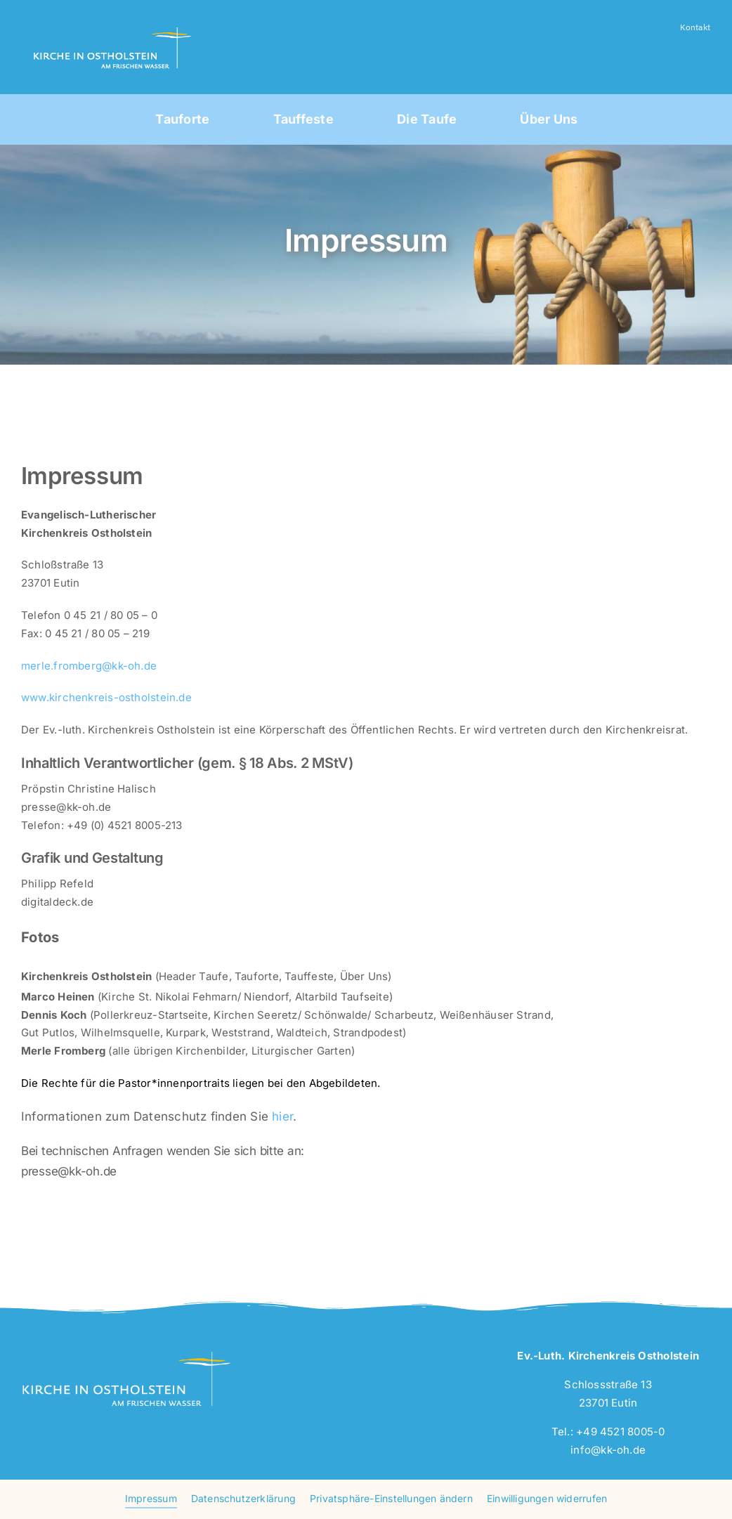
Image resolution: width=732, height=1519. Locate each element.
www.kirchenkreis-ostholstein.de (106, 697)
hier (282, 1116)
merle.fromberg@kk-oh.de (89, 665)
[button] (391, 1499)
